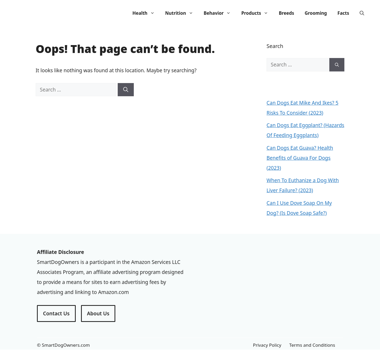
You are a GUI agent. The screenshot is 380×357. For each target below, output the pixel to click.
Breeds (286, 13)
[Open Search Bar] (361, 13)
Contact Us (56, 313)
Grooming (316, 13)
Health (146, 13)
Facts (343, 13)
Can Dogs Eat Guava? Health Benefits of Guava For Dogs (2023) (300, 157)
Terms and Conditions (312, 345)
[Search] (126, 90)
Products (257, 13)
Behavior (220, 13)
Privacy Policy (267, 345)
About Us (98, 313)
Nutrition (181, 13)
